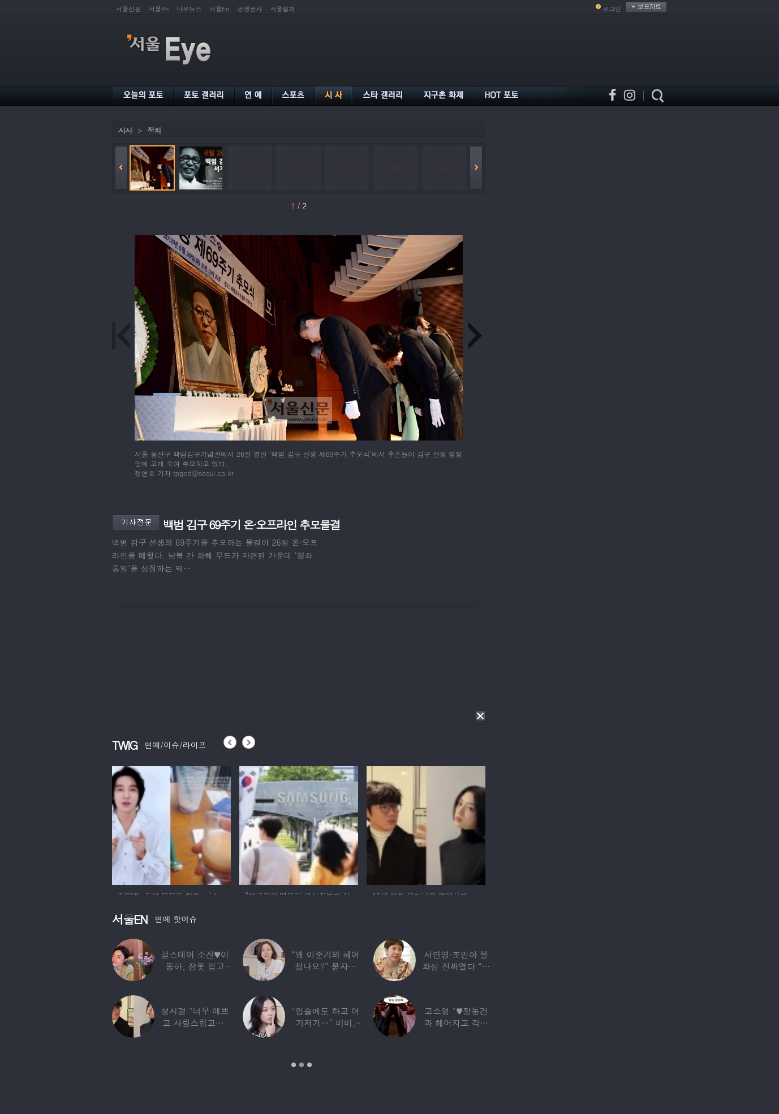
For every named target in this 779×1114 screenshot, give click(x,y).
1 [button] (293, 1065)
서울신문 (128, 9)
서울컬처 (282, 9)
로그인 (611, 9)
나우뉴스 (189, 9)
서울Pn (159, 9)
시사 (125, 130)
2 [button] (301, 1065)
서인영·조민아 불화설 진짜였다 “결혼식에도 (456, 966)
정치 (154, 130)
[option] (171, 824)
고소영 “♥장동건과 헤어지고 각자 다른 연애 (456, 1022)
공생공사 (250, 9)
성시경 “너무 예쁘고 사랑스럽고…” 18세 (195, 1022)
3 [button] (309, 1065)
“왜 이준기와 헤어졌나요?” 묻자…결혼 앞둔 (325, 966)
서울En (219, 9)
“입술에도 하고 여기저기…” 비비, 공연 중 (325, 1022)
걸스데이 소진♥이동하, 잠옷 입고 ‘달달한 (195, 966)
